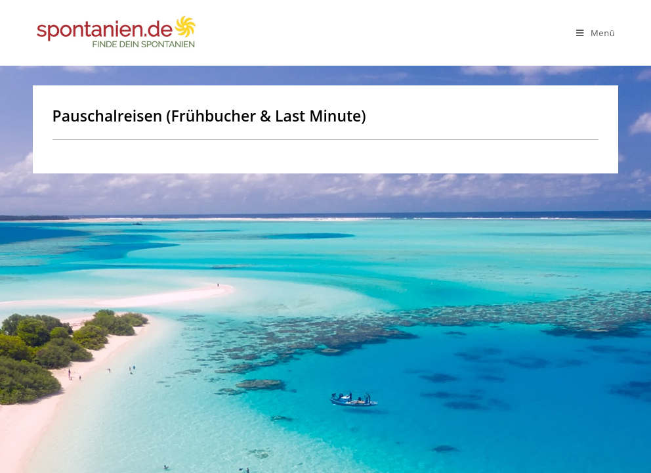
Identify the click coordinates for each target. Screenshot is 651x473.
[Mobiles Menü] (595, 33)
